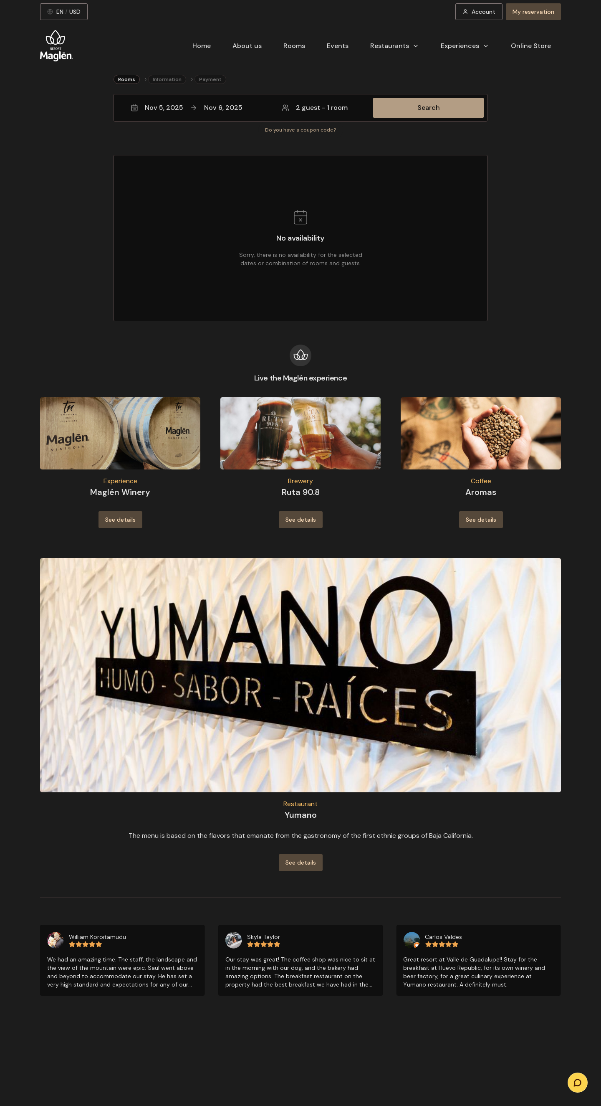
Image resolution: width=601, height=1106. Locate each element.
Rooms (294, 45)
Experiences (465, 45)
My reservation (533, 11)
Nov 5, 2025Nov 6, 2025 (186, 107)
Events (337, 45)
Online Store (531, 45)
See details (120, 519)
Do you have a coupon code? (300, 130)
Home (201, 45)
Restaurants (394, 45)
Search (428, 107)
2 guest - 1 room (315, 107)
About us (247, 45)
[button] (300, 107)
